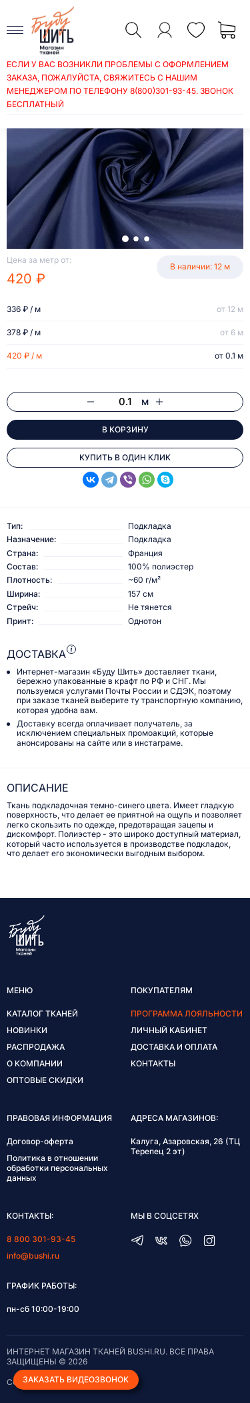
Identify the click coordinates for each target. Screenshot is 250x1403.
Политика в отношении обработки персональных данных (57, 1168)
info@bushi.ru (33, 1256)
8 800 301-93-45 (41, 1239)
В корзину (125, 429)
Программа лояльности (187, 1013)
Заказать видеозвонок (76, 1379)
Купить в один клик (125, 457)
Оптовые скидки (45, 1080)
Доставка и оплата (174, 1047)
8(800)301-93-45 (163, 91)
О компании (35, 1063)
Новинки (27, 1030)
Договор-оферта (40, 1141)
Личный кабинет (169, 1030)
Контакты (153, 1063)
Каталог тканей (42, 1013)
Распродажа (36, 1047)
